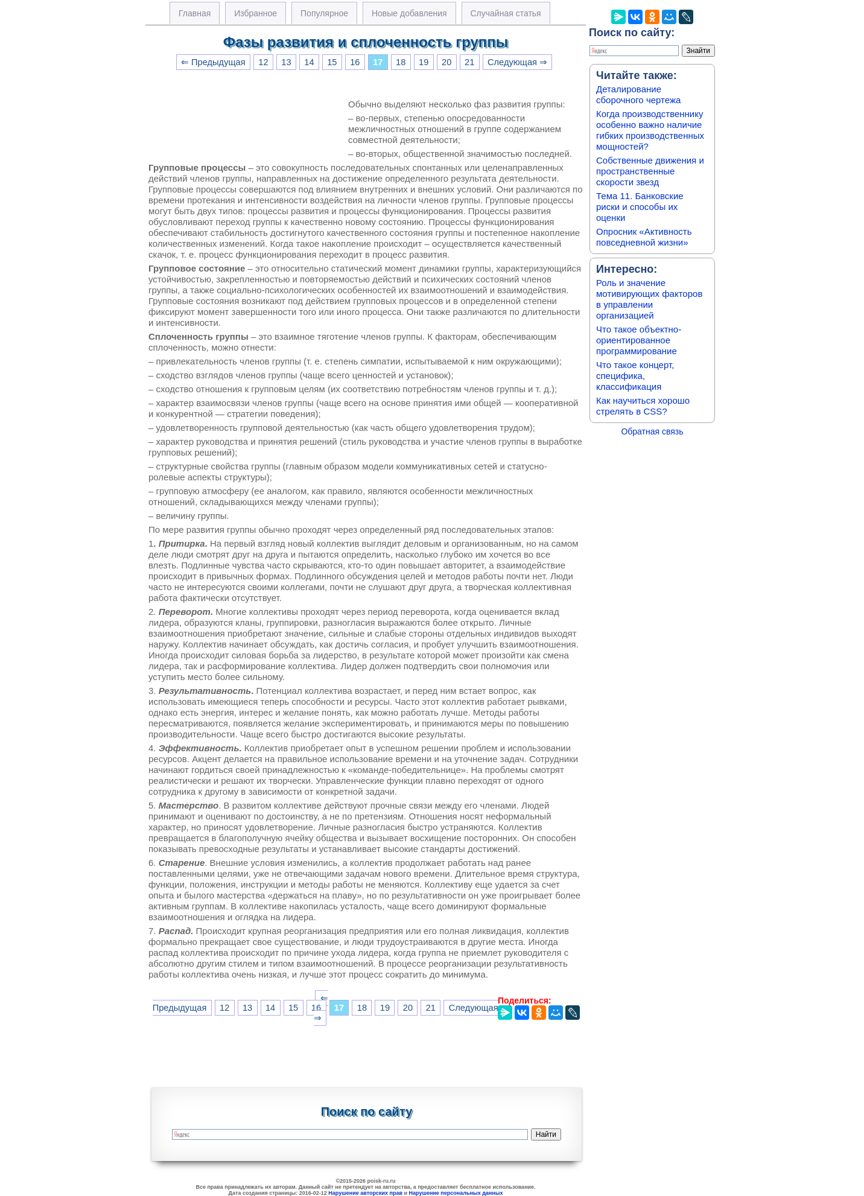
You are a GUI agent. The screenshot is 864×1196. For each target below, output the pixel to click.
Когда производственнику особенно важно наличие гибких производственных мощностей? (650, 130)
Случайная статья (506, 13)
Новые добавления (409, 13)
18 (400, 62)
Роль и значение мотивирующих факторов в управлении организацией (649, 299)
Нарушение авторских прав (365, 1193)
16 (355, 62)
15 (332, 62)
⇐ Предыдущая (213, 62)
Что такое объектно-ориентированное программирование (638, 340)
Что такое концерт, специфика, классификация (635, 376)
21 (469, 62)
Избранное (255, 13)
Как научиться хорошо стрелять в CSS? (643, 405)
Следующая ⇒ (517, 62)
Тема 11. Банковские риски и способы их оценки (640, 207)
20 (446, 62)
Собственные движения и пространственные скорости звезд (650, 171)
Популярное (324, 13)
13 (286, 62)
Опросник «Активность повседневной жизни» (643, 236)
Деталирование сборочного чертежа (638, 94)
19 (423, 62)
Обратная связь (652, 431)
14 (309, 62)
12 (263, 62)
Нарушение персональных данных (456, 1193)
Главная (195, 13)
